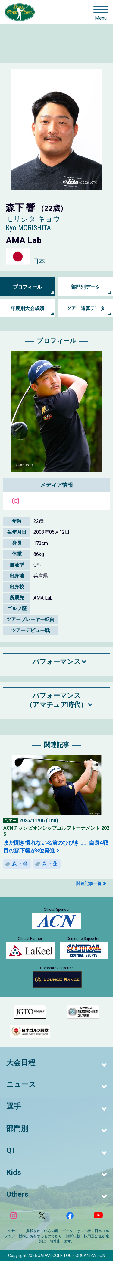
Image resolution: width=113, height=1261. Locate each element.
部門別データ (85, 287)
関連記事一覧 (89, 883)
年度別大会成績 (27, 308)
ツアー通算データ (85, 308)
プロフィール (27, 287)
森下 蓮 (50, 863)
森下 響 (20, 863)
